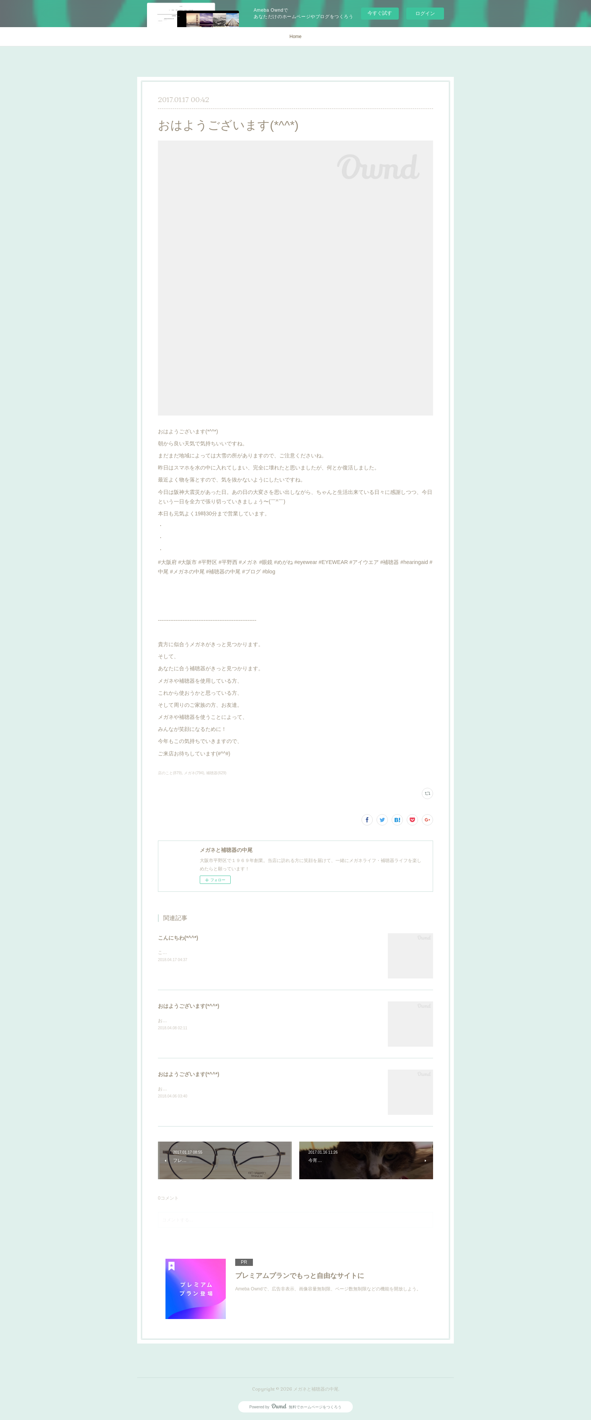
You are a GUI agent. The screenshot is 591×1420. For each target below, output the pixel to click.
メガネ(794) (194, 773)
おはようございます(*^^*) (188, 1006)
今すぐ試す (379, 13)
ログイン (425, 13)
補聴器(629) (216, 773)
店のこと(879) (170, 773)
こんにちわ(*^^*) (178, 938)
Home (295, 36)
